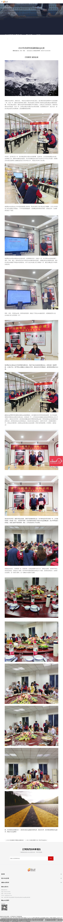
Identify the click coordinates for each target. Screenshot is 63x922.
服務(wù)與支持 (5, 882)
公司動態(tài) (16, 38)
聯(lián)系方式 (4, 886)
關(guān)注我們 (5, 900)
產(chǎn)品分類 (5, 878)
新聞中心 (10, 38)
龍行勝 (3, 874)
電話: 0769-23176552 (5, 891)
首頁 (6, 38)
